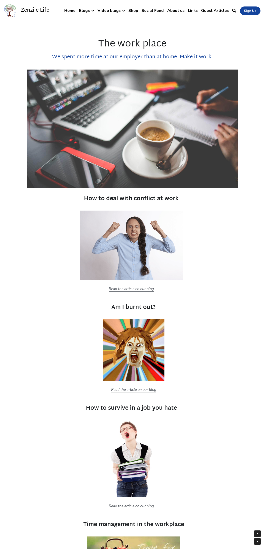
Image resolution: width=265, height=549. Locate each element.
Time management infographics (187, 412)
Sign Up (250, 10)
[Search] (234, 11)
